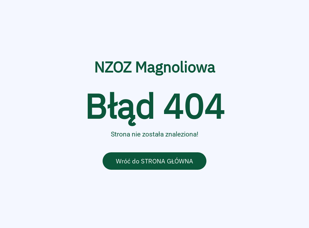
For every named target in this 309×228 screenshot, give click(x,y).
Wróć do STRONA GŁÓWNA (154, 161)
